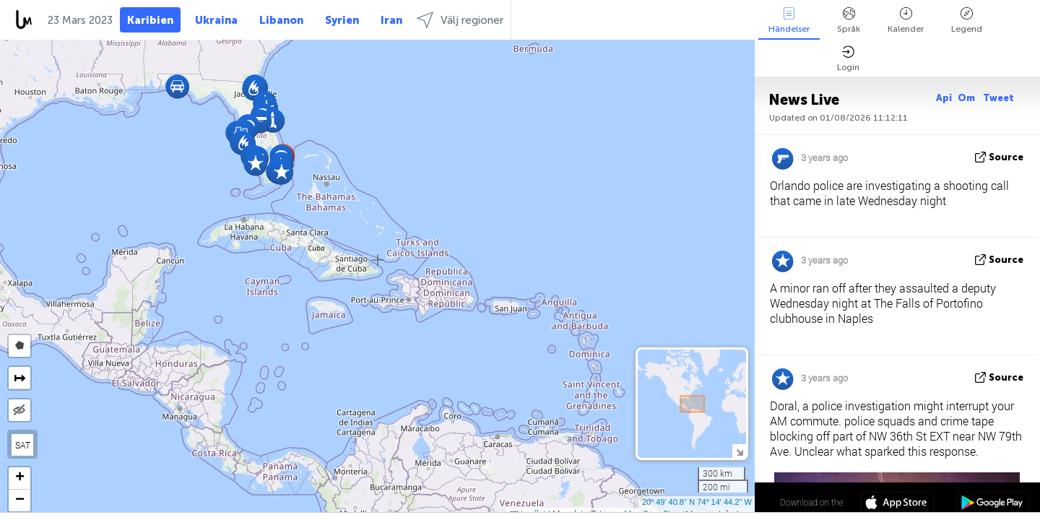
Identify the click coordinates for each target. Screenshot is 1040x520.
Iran (391, 20)
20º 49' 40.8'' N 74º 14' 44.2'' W (697, 502)
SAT (22, 445)
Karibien (150, 20)
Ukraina (216, 20)
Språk (848, 20)
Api (944, 97)
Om (967, 97)
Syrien (342, 20)
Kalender (906, 20)
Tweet (998, 97)
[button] (281, 172)
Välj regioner (460, 20)
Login (848, 59)
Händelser (789, 20)
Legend (966, 20)
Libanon (281, 20)
